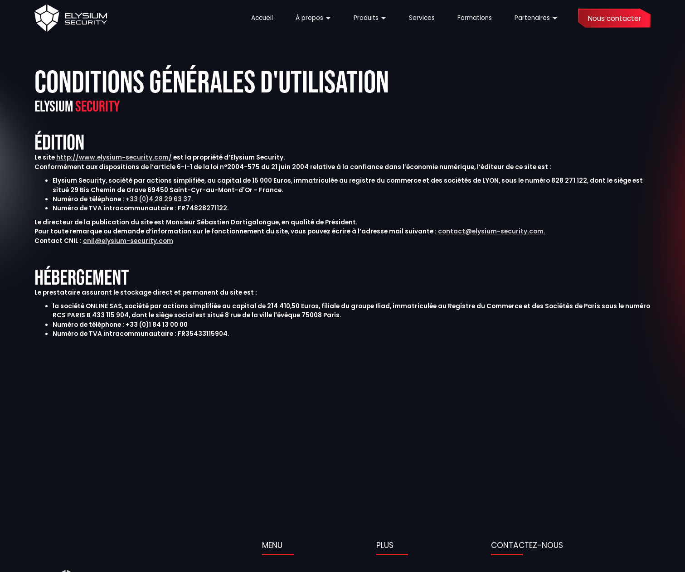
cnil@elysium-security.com (128, 241)
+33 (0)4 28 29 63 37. (159, 199)
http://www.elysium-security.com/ (114, 157)
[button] (313, 18)
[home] (70, 18)
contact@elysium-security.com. (491, 231)
